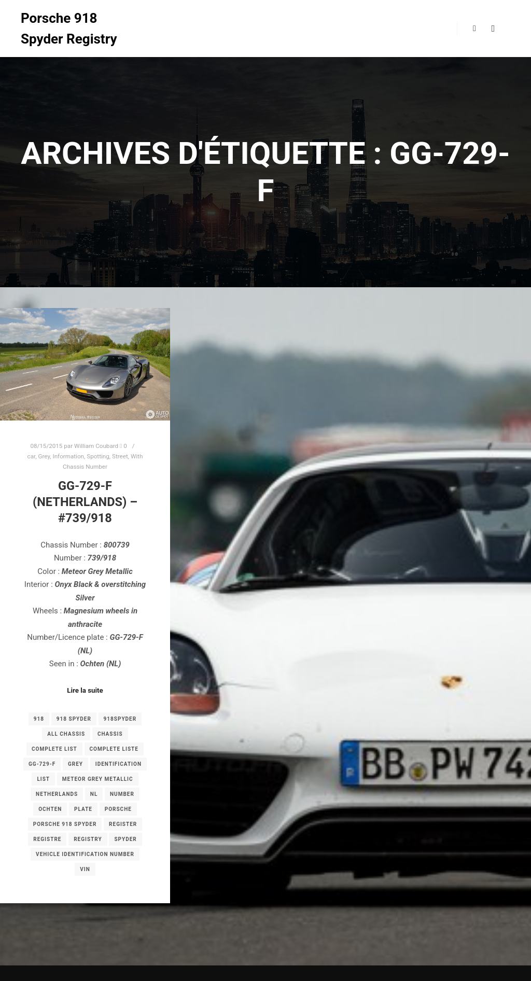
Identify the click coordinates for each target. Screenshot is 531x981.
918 (39, 719)
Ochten (50, 809)
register (123, 824)
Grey (44, 456)
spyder (125, 839)
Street (120, 456)
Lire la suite (85, 690)
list (43, 779)
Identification (118, 764)
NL (93, 794)
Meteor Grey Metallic (97, 779)
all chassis (66, 734)
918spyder (120, 719)
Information (68, 456)
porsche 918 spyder (65, 824)
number (122, 794)
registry (88, 839)
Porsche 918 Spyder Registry (69, 28)
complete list (54, 749)
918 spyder (74, 719)
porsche (118, 809)
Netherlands (57, 794)
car (31, 456)
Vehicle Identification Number (85, 854)
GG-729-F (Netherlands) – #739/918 (85, 502)
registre (47, 839)
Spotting (98, 456)
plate (83, 809)
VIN (85, 869)
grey (75, 764)
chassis (110, 734)
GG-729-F (42, 764)
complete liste (114, 749)
